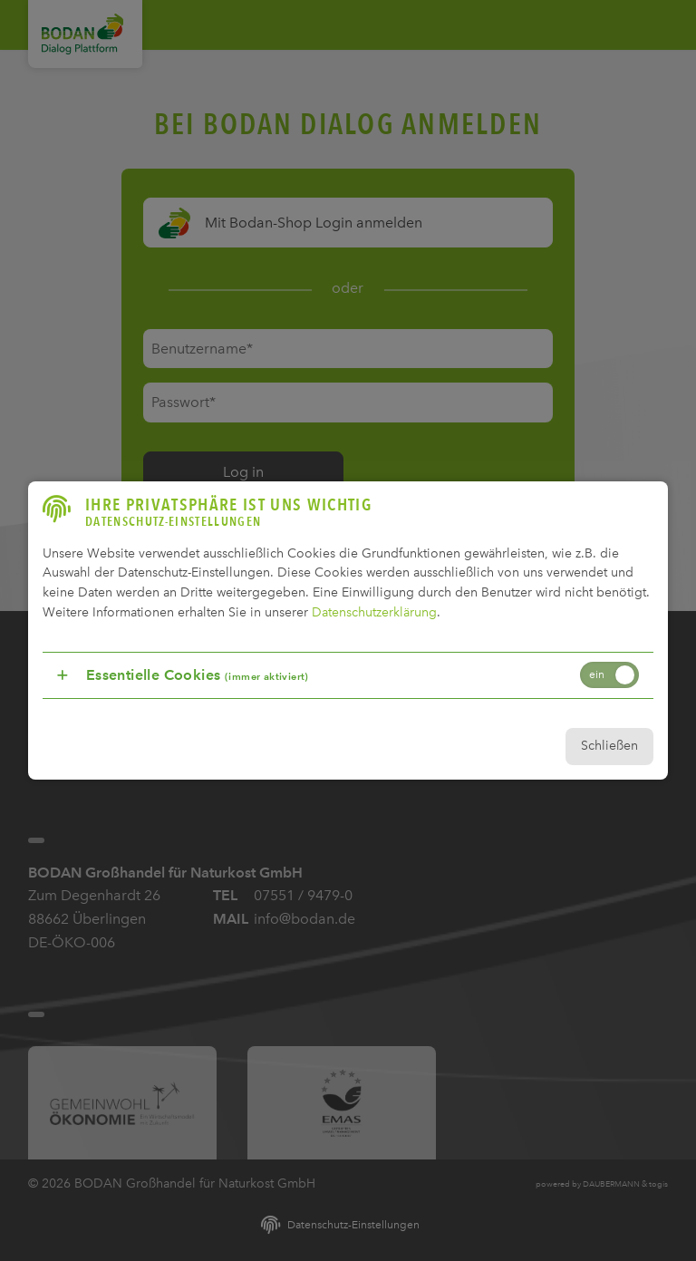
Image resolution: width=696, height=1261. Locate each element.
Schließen (607, 744)
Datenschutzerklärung (374, 610)
